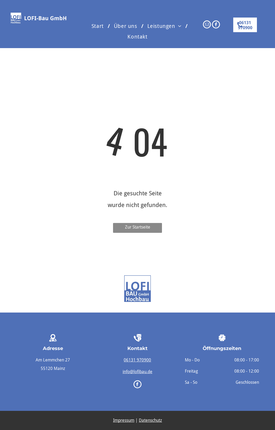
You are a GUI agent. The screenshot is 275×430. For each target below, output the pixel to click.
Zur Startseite (137, 227)
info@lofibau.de (137, 371)
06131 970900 (137, 359)
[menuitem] (99, 26)
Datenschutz (150, 420)
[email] (207, 25)
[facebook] (216, 25)
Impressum (123, 420)
